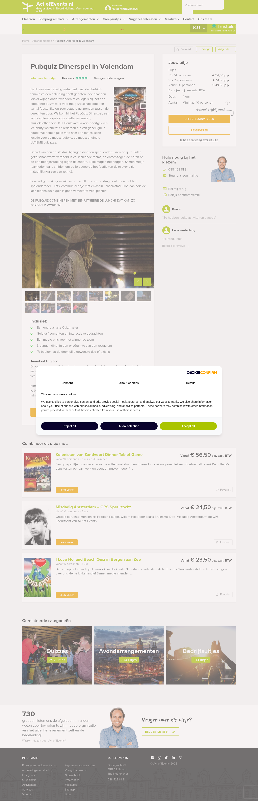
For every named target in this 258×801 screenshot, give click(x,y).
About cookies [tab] (129, 383)
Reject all (69, 426)
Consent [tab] (67, 383)
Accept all (188, 426)
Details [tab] (191, 383)
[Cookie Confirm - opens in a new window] (202, 372)
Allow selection (129, 426)
